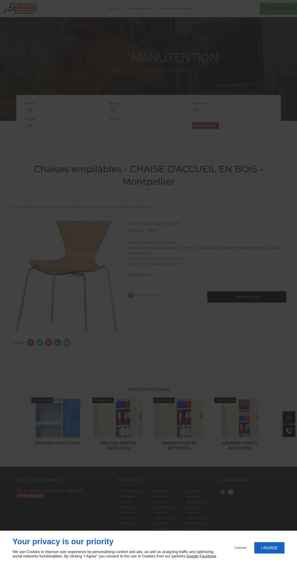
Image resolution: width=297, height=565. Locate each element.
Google (192, 556)
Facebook (208, 556)
